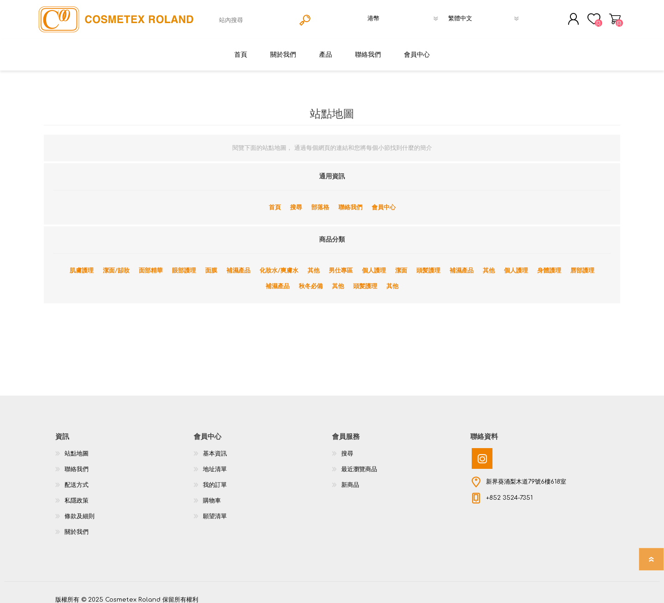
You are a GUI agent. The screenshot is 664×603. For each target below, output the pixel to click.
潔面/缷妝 (116, 264)
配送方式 (77, 478)
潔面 (401, 264)
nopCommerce (586, 584)
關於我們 (77, 525)
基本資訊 (215, 447)
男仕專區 (341, 264)
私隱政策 (77, 494)
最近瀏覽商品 (359, 463)
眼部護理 (184, 264)
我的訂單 (215, 478)
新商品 (350, 478)
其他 (314, 264)
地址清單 (215, 463)
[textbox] (255, 16)
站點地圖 (77, 447)
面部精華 (151, 264)
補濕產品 (238, 264)
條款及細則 (80, 510)
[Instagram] (482, 452)
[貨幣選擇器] (405, 15)
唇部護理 (582, 264)
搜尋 (296, 201)
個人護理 (374, 264)
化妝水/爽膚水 (279, 264)
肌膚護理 (82, 264)
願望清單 (215, 510)
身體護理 (549, 264)
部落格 (320, 201)
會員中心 (384, 201)
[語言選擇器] (485, 15)
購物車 (616, 16)
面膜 (211, 264)
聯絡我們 (350, 201)
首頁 (275, 201)
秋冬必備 (311, 280)
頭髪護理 (428, 264)
